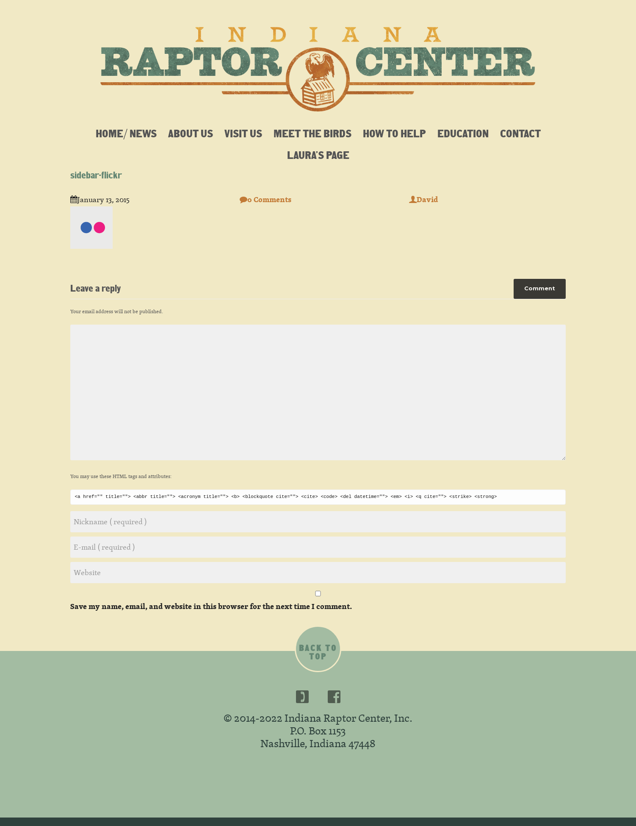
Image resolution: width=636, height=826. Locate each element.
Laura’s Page (318, 154)
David (423, 199)
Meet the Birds (312, 133)
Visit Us (243, 133)
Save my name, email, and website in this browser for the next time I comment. (211, 606)
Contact (520, 133)
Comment (539, 288)
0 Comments (265, 199)
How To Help (394, 133)
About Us (190, 133)
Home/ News (126, 133)
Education (463, 133)
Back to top (318, 652)
